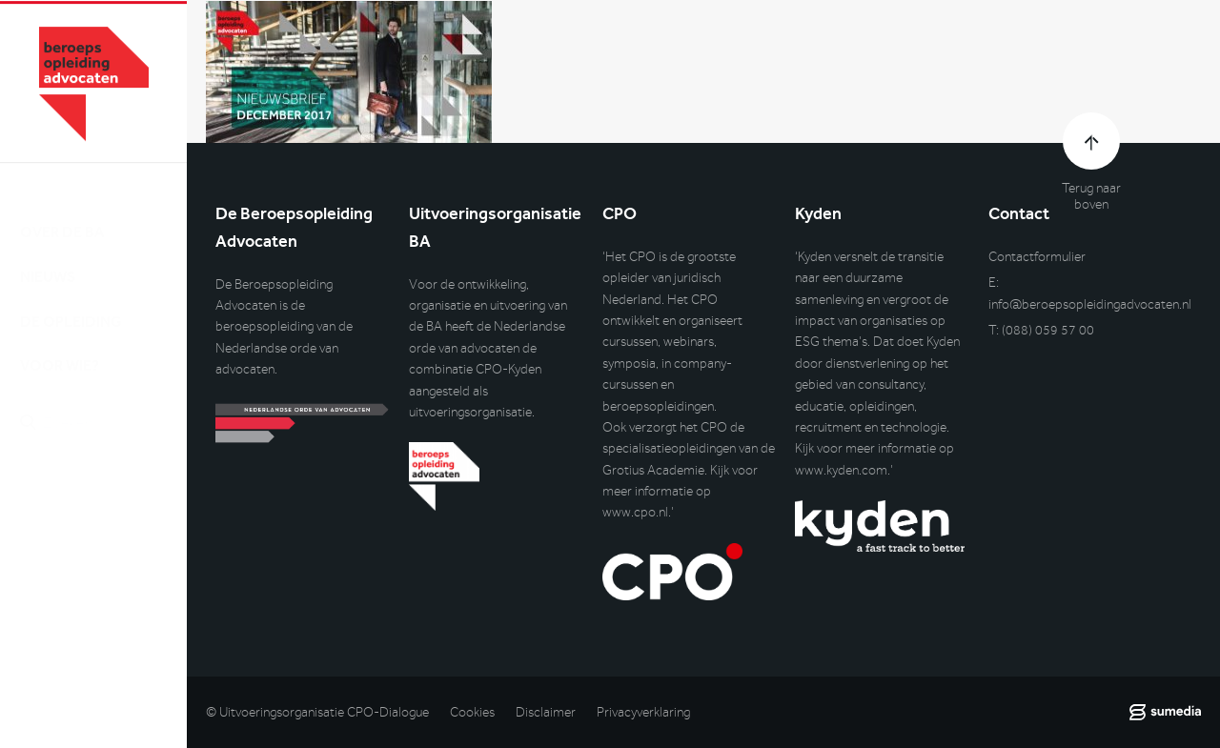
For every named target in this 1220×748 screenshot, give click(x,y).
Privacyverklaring (643, 712)
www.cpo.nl (635, 512)
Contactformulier (1037, 257)
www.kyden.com (841, 470)
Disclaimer (546, 712)
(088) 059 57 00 (1048, 330)
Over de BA (62, 215)
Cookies (472, 712)
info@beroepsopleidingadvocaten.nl (1089, 304)
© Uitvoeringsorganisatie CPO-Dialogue (317, 712)
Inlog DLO (104, 506)
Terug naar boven (1091, 196)
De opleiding (71, 304)
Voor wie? (59, 348)
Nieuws (47, 260)
